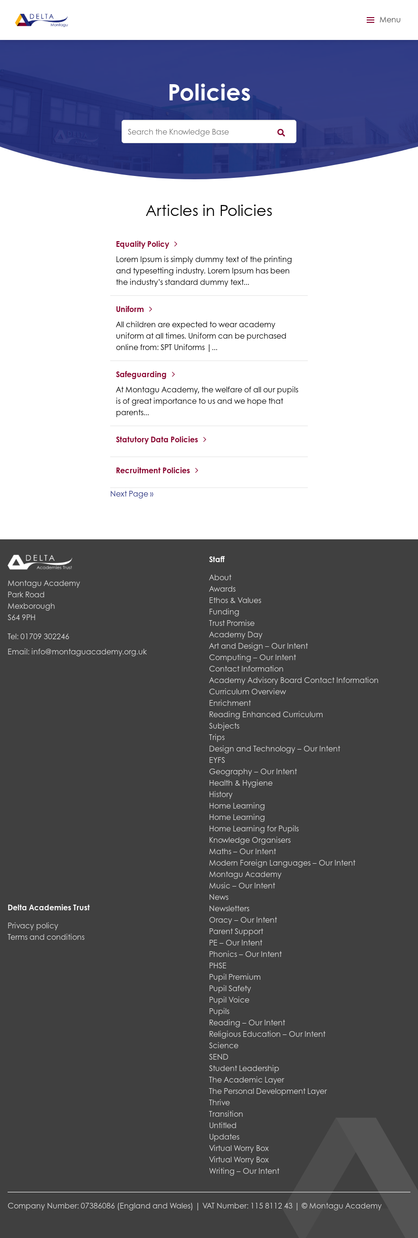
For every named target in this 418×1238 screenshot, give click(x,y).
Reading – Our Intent (247, 1022)
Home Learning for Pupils (254, 828)
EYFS (217, 759)
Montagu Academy (245, 873)
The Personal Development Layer (268, 1090)
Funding (224, 611)
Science (223, 1045)
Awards (222, 588)
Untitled (223, 1125)
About (220, 577)
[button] (382, 20)
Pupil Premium (235, 976)
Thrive (219, 1102)
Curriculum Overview (247, 691)
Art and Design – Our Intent (258, 645)
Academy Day (236, 634)
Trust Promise (232, 622)
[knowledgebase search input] (209, 131)
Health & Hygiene (241, 782)
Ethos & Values (235, 600)
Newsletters (229, 908)
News (218, 896)
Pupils (219, 1010)
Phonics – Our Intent (245, 953)
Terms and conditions (46, 936)
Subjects (224, 725)
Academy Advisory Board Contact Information (294, 679)
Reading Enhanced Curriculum (266, 714)
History (221, 794)
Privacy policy (33, 925)
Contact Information (246, 668)
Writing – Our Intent (244, 1170)
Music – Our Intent (242, 885)
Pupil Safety (230, 988)
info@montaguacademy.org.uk (89, 651)
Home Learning (237, 805)
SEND (218, 1056)
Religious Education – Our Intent (267, 1033)
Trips (217, 736)
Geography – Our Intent (253, 771)
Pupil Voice (229, 999)
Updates (224, 1136)
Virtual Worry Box (239, 1147)
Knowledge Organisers (250, 839)
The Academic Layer (246, 1079)
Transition (226, 1113)
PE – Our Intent (235, 942)
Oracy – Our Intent (243, 919)
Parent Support (236, 931)
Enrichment (230, 702)
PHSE (218, 965)
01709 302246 (44, 636)
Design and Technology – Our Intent (274, 748)
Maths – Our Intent (242, 851)
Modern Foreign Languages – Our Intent (282, 862)
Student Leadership (244, 1068)
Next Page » (131, 493)
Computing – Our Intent (252, 657)
